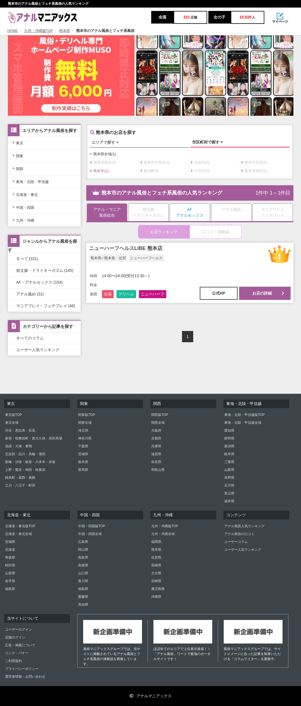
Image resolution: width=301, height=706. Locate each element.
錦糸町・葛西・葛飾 (20, 478)
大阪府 (156, 430)
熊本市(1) (99, 171)
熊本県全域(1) (103, 154)
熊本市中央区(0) (155, 162)
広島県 (83, 542)
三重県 (229, 462)
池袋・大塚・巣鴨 (18, 446)
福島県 (10, 589)
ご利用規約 (13, 661)
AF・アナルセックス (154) (39, 282)
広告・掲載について (20, 645)
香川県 (83, 581)
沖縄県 (156, 597)
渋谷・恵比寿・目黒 (20, 430)
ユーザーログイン (18, 629)
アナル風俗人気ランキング (244, 526)
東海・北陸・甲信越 (30, 181)
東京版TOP (13, 415)
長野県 (229, 478)
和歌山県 (158, 470)
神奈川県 (85, 438)
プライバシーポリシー (22, 669)
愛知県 (229, 430)
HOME (12, 31)
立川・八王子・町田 (20, 485)
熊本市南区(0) (254, 171)
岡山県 (83, 550)
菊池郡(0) (150, 171)
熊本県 (64, 31)
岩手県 (10, 581)
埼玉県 (83, 430)
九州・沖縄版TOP (38, 31)
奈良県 (156, 462)
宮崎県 (156, 581)
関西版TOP (159, 415)
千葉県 (83, 446)
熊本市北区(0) (254, 162)
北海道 (10, 550)
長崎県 (156, 565)
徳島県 (83, 589)
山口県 (83, 573)
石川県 (229, 485)
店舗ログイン (15, 637)
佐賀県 (156, 557)
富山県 (229, 493)
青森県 (10, 557)
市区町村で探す (207, 142)
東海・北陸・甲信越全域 (242, 423)
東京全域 (11, 423)
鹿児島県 (158, 589)
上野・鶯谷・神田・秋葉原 (25, 470)
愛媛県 (83, 597)
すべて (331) (27, 258)
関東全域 (85, 423)
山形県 (10, 573)
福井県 (229, 501)
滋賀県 (156, 454)
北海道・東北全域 (18, 534)
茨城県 (83, 454)
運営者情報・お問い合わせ (25, 677)
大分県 (156, 573)
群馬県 (83, 470)
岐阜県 (229, 454)
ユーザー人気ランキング (37, 350)
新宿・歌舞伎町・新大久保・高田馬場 (33, 438)
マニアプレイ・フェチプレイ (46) (45, 306)
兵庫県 (156, 446)
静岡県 (229, 438)
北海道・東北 (25, 194)
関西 (18, 168)
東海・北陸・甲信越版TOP (244, 415)
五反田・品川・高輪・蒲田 (25, 454)
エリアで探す (105, 142)
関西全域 (158, 423)
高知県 (83, 605)
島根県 (83, 565)
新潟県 (229, 446)
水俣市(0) (200, 162)
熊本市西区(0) (103, 162)
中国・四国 (23, 207)
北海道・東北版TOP (20, 526)
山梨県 (229, 470)
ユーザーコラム (236, 542)
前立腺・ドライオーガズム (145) (45, 270)
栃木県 (83, 462)
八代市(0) (200, 171)
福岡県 (156, 542)
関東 (18, 155)
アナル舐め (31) (30, 294)
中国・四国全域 (90, 534)
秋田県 (10, 565)
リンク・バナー (17, 653)
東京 (18, 142)
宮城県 (10, 542)
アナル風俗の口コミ (239, 534)
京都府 (156, 438)
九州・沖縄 (23, 220)
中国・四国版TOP (91, 526)
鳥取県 (83, 557)
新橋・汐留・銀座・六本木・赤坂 (30, 462)
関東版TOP (86, 415)
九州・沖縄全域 (163, 534)
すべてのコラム (30, 338)
